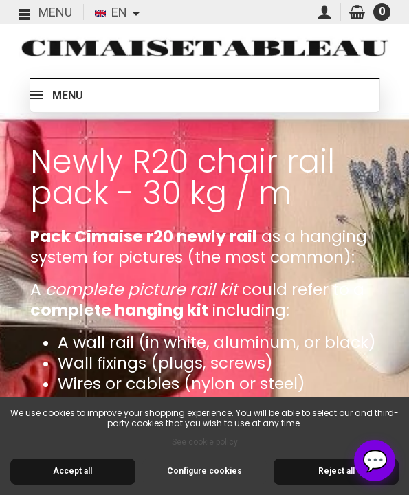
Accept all (72, 471)
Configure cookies (204, 471)
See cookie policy (205, 442)
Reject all (336, 471)
